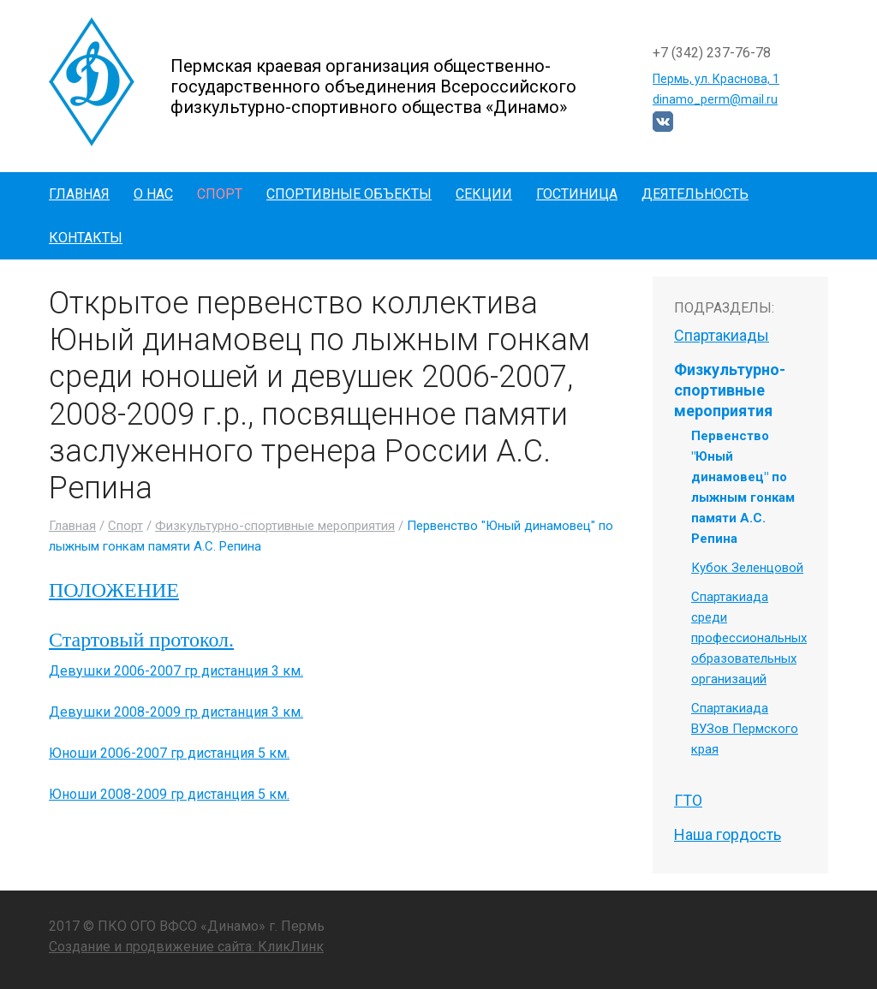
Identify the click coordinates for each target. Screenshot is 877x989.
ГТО (688, 800)
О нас (153, 194)
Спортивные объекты (349, 194)
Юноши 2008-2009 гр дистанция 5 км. (169, 794)
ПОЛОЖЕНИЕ (114, 590)
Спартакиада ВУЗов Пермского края (744, 728)
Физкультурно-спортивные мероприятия (275, 525)
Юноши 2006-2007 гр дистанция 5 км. (169, 753)
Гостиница (576, 194)
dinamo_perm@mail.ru (715, 99)
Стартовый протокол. (141, 640)
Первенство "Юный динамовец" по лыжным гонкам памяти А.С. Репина (743, 487)
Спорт (219, 194)
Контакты (85, 237)
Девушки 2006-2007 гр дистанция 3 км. (176, 671)
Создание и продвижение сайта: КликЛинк (186, 946)
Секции (484, 194)
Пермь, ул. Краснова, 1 (716, 79)
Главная (79, 194)
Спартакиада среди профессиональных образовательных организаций (749, 638)
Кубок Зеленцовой (747, 567)
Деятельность (695, 194)
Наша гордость (727, 834)
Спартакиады (721, 335)
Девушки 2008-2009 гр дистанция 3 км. (176, 712)
